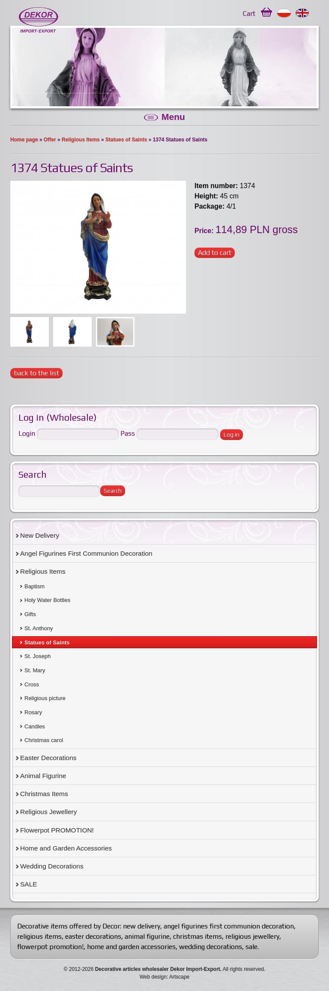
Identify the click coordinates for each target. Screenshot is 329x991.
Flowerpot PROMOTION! (57, 830)
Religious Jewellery (48, 811)
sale (251, 947)
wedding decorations (210, 947)
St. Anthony (38, 628)
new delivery (141, 926)
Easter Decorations (48, 757)
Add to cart (214, 252)
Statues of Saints (126, 140)
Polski (284, 13)
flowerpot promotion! (50, 947)
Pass (127, 433)
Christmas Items (44, 793)
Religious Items (81, 140)
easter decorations (93, 936)
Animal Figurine (43, 775)
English (302, 13)
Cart (249, 13)
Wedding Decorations (52, 866)
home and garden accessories (131, 947)
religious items (39, 936)
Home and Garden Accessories (66, 848)
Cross (31, 684)
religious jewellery (252, 936)
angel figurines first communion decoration (229, 926)
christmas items (197, 936)
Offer (50, 140)
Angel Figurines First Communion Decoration (86, 553)
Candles (34, 726)
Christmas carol (43, 740)
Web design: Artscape (165, 977)
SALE (28, 884)
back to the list (36, 373)
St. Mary (34, 670)
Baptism (34, 586)
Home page (24, 140)
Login (26, 433)
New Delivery (39, 535)
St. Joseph (37, 656)
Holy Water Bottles (47, 600)
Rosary (33, 712)
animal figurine (147, 936)
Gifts (30, 614)
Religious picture (45, 698)
